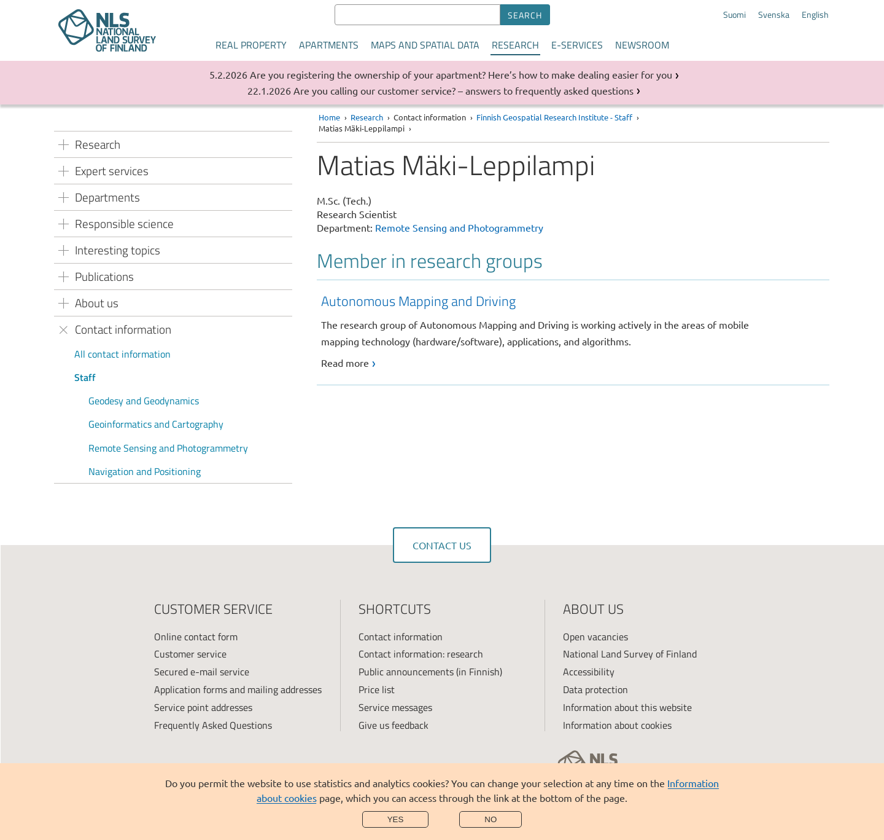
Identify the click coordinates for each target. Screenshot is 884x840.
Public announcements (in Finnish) (430, 671)
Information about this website (627, 707)
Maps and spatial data (425, 44)
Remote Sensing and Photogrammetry (168, 448)
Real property (251, 44)
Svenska (773, 15)
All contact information (122, 354)
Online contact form (196, 636)
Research (515, 44)
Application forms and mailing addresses (238, 689)
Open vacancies (595, 636)
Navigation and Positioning (144, 471)
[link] (575, 330)
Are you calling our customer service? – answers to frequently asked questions (463, 90)
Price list (377, 689)
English (815, 15)
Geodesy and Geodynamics (143, 400)
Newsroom (642, 44)
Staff (85, 377)
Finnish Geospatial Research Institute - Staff (554, 117)
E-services (577, 44)
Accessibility (589, 671)
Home (329, 117)
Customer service (190, 653)
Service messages (395, 707)
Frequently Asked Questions (213, 725)
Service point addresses (203, 707)
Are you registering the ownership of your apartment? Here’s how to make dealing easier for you (461, 74)
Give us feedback (393, 725)
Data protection (595, 689)
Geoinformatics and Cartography (155, 424)
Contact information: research (421, 653)
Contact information (401, 636)
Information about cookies (617, 725)
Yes (395, 819)
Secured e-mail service (201, 671)
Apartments (329, 44)
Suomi (734, 15)
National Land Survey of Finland (630, 653)
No (490, 819)
